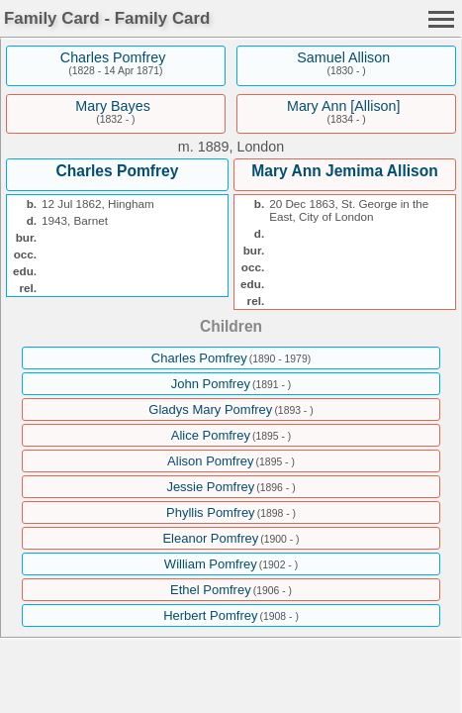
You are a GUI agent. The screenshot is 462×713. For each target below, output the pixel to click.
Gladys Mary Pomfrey (210, 409)
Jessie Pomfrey (210, 486)
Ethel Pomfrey (210, 589)
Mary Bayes (112, 106)
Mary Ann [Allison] (343, 106)
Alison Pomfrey (210, 461)
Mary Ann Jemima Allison (344, 170)
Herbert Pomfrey (210, 615)
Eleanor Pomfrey (210, 538)
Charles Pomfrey (112, 57)
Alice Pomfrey (210, 435)
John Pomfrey (210, 383)
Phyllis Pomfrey (210, 512)
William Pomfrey (210, 564)
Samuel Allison (343, 57)
